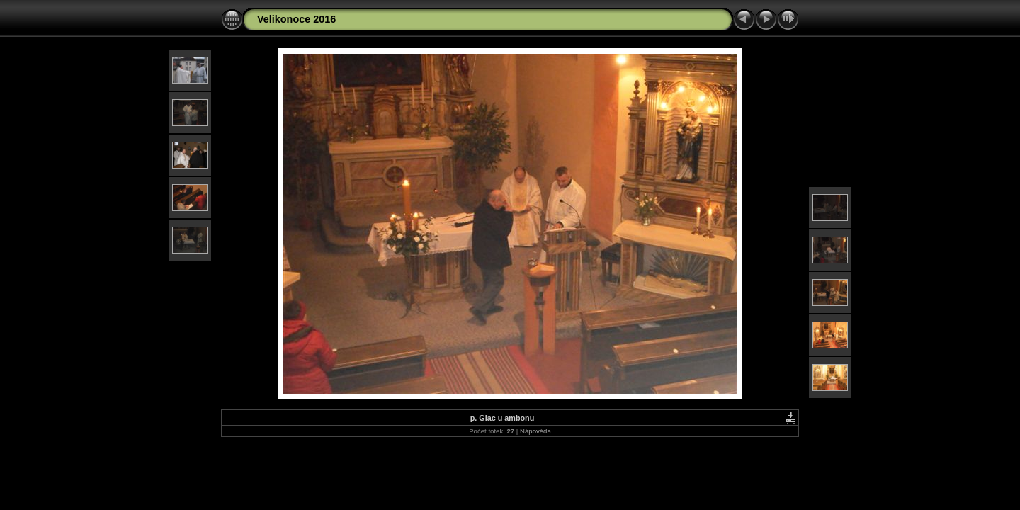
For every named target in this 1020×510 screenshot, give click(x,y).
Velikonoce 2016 (296, 19)
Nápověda (535, 431)
